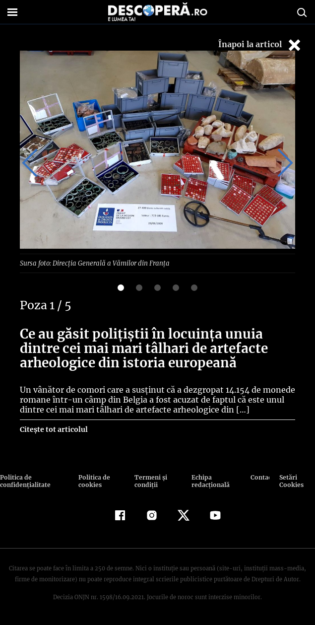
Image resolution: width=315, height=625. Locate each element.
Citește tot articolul (53, 428)
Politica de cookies (93, 480)
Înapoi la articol (260, 45)
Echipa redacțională (208, 480)
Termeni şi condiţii (149, 480)
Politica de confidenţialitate (24, 480)
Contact (260, 477)
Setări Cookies (291, 480)
